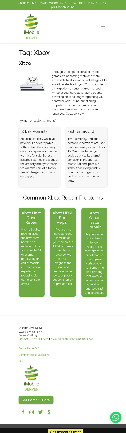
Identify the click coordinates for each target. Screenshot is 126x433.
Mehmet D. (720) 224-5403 (34, 339)
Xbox (25, 63)
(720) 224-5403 (74, 3)
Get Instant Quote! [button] (36, 400)
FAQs (22, 361)
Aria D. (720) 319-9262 (71, 339)
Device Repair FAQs (30, 348)
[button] (116, 419)
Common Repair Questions (34, 354)
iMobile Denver (35, 428)
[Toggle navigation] (102, 26)
